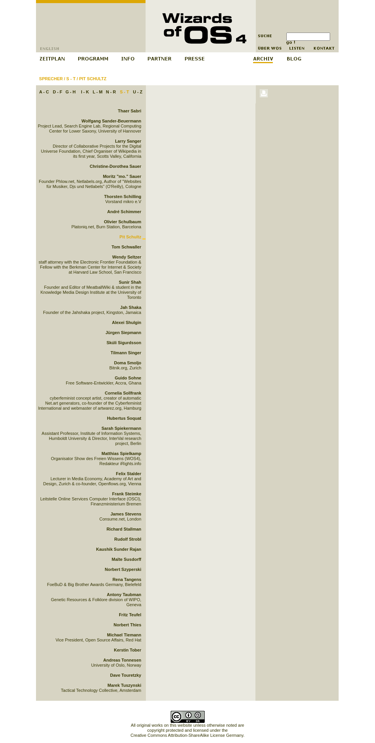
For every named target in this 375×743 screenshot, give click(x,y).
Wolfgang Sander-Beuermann (111, 121)
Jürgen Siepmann (123, 332)
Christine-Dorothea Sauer (115, 166)
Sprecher (51, 78)
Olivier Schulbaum (122, 221)
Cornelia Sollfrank (123, 393)
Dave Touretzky (126, 675)
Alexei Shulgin (126, 322)
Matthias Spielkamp (121, 453)
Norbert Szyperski (123, 569)
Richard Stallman (123, 529)
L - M (97, 92)
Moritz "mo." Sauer (122, 176)
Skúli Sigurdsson (123, 342)
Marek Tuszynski (124, 685)
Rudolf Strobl (127, 539)
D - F (57, 92)
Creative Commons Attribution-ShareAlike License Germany (186, 735)
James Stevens (126, 514)
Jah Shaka (130, 307)
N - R (111, 92)
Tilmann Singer (126, 352)
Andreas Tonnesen (122, 660)
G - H (70, 92)
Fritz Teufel (130, 614)
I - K (85, 92)
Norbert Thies (127, 624)
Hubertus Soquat (124, 418)
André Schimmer (124, 211)
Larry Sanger (128, 141)
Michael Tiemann (124, 635)
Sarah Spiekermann (121, 428)
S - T (70, 78)
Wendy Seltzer (126, 257)
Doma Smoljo (127, 362)
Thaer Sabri (129, 111)
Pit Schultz (92, 78)
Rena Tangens (127, 579)
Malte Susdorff (126, 559)
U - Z (137, 92)
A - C (44, 92)
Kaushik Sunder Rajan (118, 549)
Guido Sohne (128, 378)
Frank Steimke (126, 493)
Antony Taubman (124, 594)
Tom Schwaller (126, 247)
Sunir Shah (130, 282)
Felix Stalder (128, 473)
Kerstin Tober (127, 650)
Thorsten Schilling (122, 196)
